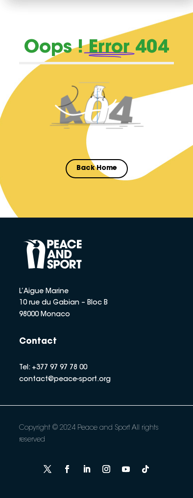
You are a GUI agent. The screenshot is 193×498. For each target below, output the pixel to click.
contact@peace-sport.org (65, 379)
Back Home (96, 168)
